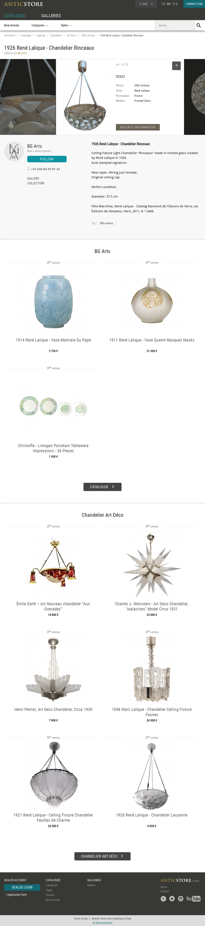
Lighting (41, 35)
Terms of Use (81, 918)
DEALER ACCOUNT (15, 880)
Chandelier (56, 35)
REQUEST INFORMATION (137, 127)
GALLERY (33, 178)
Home (163, 887)
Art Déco (71, 35)
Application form (17, 894)
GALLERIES (51, 15)
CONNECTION (194, 4)
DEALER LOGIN (22, 887)
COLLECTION (35, 183)
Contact (164, 891)
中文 (175, 4)
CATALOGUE (14, 15)
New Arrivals (11, 25)
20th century (88, 35)
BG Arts (34, 146)
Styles (49, 890)
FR (163, 4)
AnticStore (9, 35)
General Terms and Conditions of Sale (111, 918)
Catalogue (26, 35)
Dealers (91, 885)
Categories (52, 885)
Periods (50, 895)
